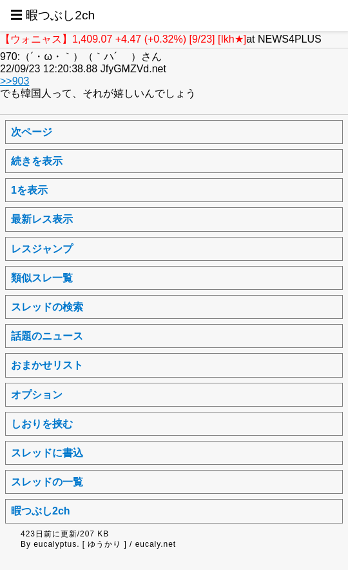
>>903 (14, 81)
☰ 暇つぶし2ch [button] (52, 15)
